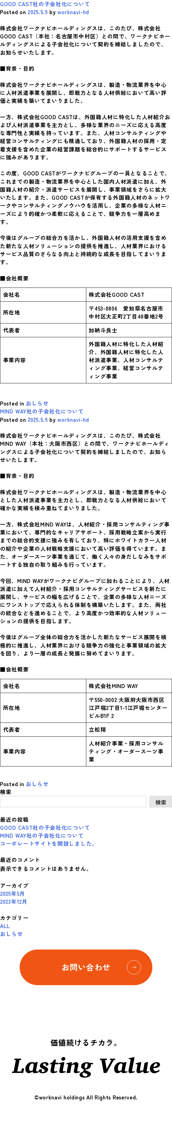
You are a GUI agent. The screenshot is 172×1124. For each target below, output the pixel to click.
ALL (5, 926)
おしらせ (37, 403)
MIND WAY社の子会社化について (42, 411)
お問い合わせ (101, 967)
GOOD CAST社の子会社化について (45, 4)
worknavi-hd (73, 12)
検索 (5, 792)
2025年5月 (12, 893)
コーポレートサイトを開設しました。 (49, 843)
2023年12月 (14, 901)
